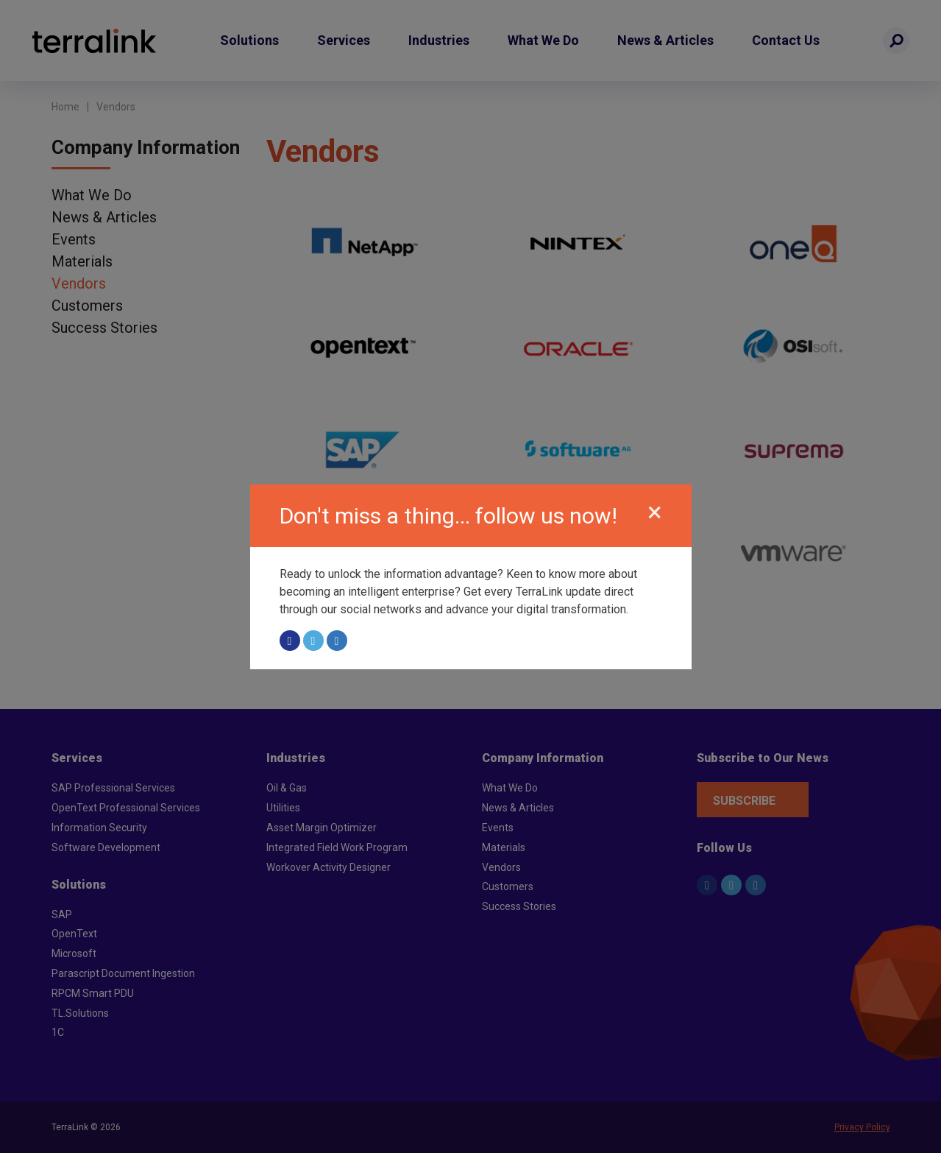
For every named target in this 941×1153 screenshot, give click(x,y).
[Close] (655, 512)
